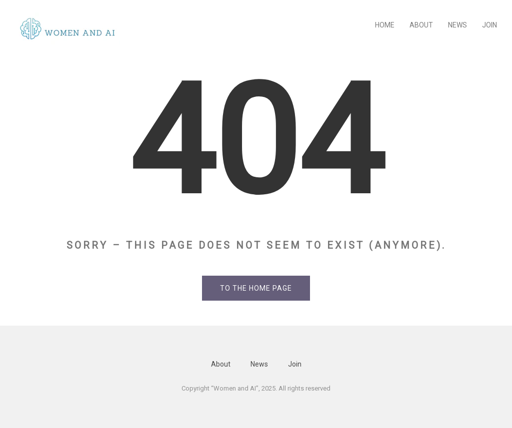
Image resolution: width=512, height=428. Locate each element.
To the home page (256, 288)
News (457, 25)
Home (384, 25)
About (421, 25)
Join (489, 25)
